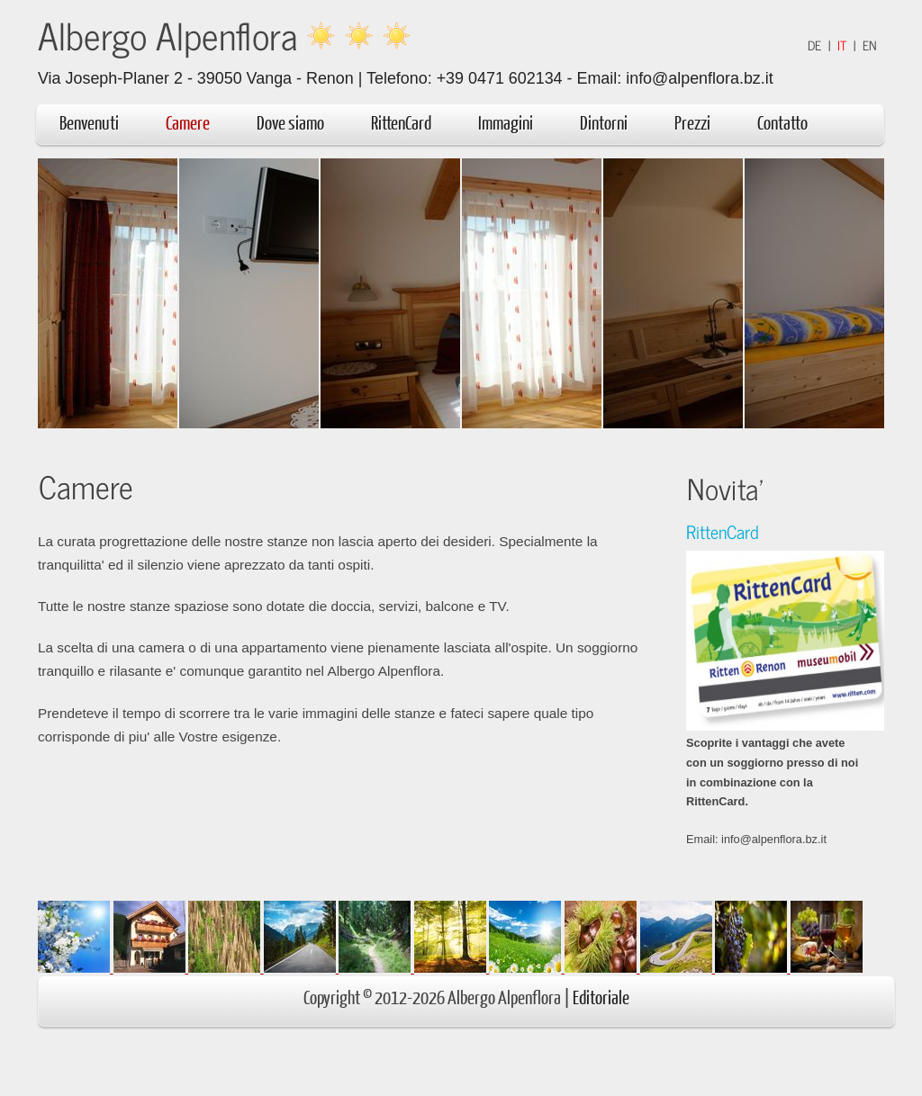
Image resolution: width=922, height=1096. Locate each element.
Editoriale (601, 996)
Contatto (782, 122)
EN (870, 45)
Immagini (505, 122)
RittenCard (401, 122)
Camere (188, 122)
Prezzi (692, 122)
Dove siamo (290, 122)
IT (841, 45)
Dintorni (613, 122)
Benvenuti (89, 122)
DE (814, 45)
